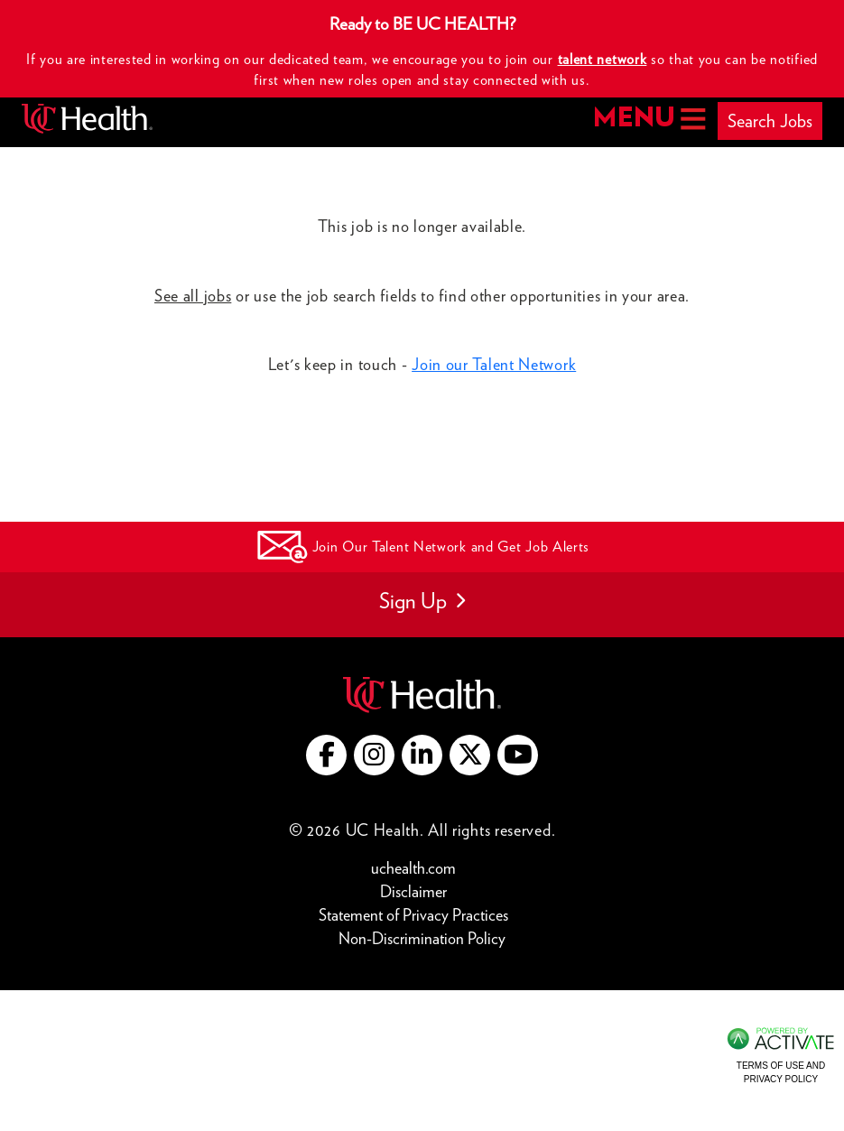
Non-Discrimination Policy (422, 937)
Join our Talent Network (494, 364)
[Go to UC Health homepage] (87, 119)
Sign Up (422, 601)
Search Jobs (770, 121)
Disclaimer (418, 890)
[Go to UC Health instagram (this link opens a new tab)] (374, 755)
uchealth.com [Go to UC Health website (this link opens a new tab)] (413, 867)
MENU (647, 118)
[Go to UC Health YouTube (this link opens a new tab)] (517, 755)
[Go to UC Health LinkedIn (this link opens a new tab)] (422, 755)
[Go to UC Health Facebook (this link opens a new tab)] (326, 755)
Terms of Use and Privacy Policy (781, 1072)
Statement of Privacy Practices (418, 914)
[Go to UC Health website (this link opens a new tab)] (422, 692)
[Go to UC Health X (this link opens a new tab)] (470, 755)
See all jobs (192, 295)
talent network (602, 59)
